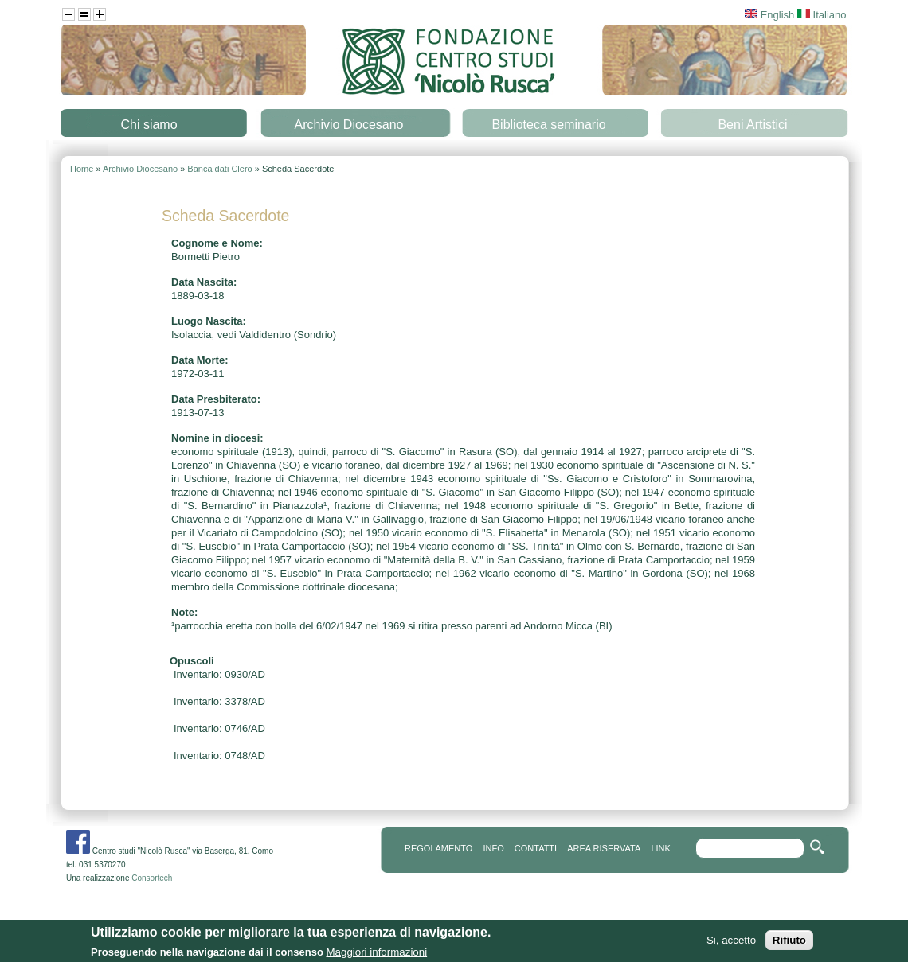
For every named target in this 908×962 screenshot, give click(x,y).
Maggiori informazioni (376, 955)
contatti (536, 848)
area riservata (603, 848)
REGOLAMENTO (438, 848)
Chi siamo (148, 124)
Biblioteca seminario (548, 124)
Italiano (822, 15)
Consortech (151, 878)
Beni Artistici (752, 124)
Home (81, 168)
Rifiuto (789, 943)
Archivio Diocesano (349, 124)
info (493, 848)
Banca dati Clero (219, 168)
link (660, 848)
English (769, 15)
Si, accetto (731, 943)
